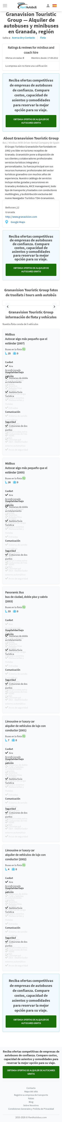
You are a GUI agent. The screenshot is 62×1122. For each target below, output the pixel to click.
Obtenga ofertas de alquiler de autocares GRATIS (31, 121)
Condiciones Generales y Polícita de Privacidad (31, 1108)
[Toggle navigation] (4, 5)
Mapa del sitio (31, 1091)
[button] (7, 306)
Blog (31, 1101)
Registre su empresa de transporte (31, 1094)
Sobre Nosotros (31, 1105)
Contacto (31, 1088)
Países (31, 1098)
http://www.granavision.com (21, 216)
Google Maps (18, 222)
